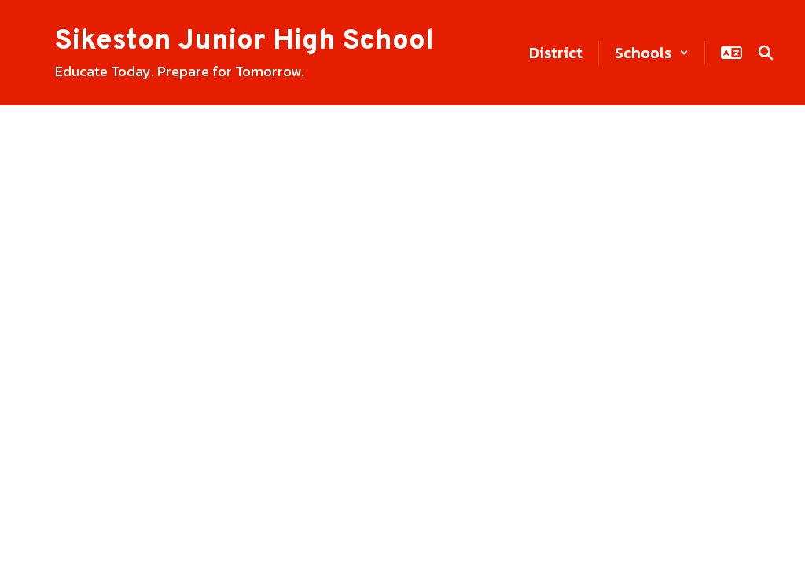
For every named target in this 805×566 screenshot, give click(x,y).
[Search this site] (766, 53)
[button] (652, 52)
